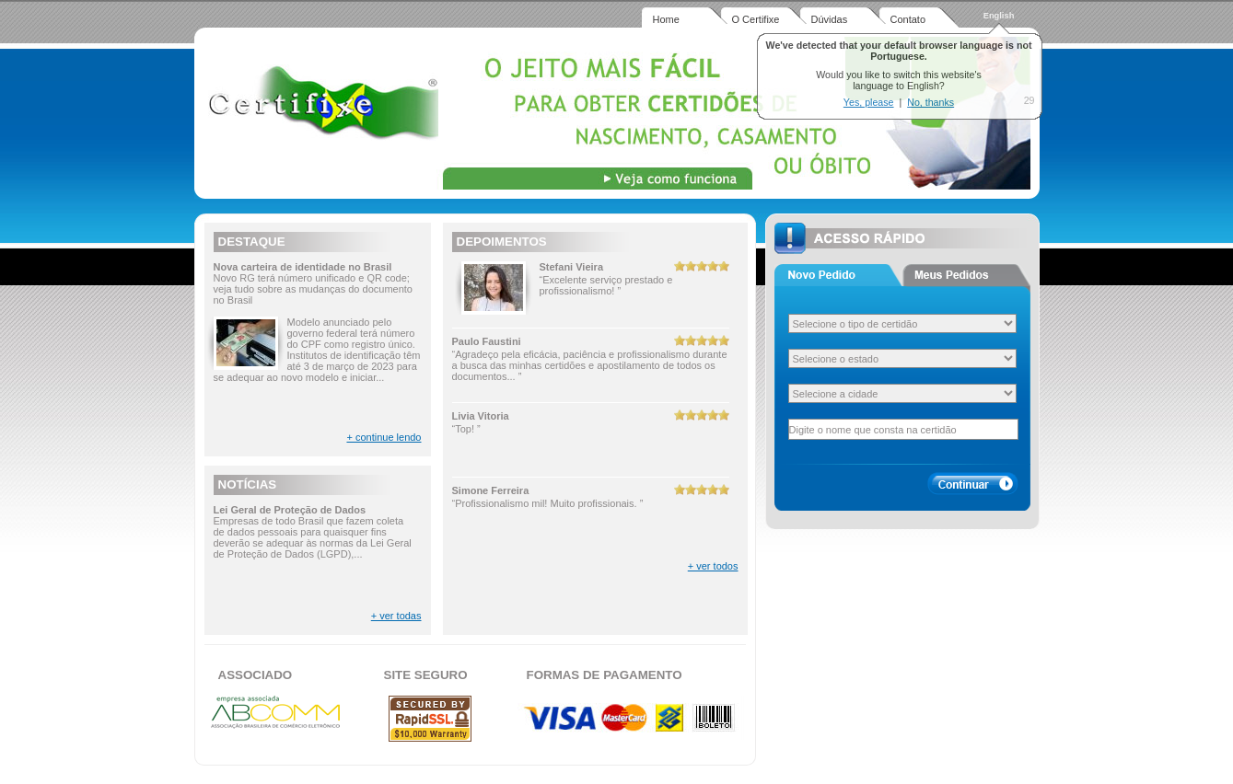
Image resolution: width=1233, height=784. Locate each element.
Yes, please (868, 102)
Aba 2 (966, 275)
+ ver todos (713, 565)
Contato (908, 19)
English (999, 15)
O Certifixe (756, 19)
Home (666, 19)
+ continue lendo (383, 437)
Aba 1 (838, 275)
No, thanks (930, 102)
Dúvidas (829, 19)
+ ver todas (396, 615)
